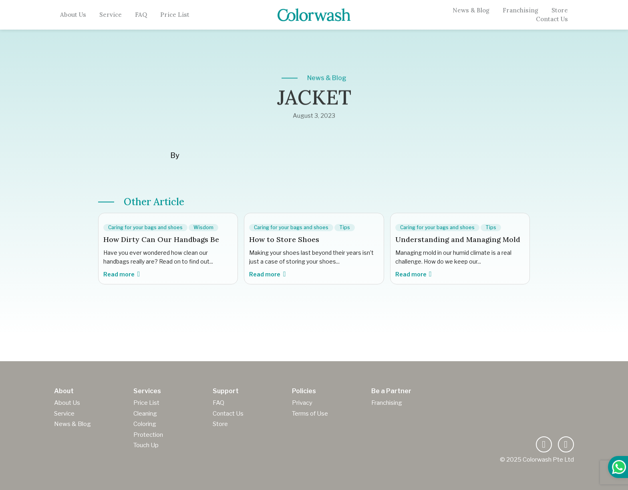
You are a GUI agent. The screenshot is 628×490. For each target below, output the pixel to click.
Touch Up (146, 445)
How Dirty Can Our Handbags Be (161, 239)
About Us (73, 14)
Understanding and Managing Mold (457, 239)
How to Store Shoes (284, 239)
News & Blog (471, 10)
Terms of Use (310, 413)
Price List (174, 14)
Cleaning (145, 413)
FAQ (141, 14)
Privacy (302, 402)
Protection (148, 434)
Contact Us (552, 19)
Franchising (520, 10)
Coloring (144, 424)
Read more (121, 274)
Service (110, 14)
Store (560, 10)
